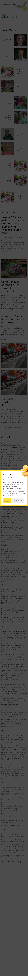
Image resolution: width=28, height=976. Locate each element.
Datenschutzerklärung (10, 482)
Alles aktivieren (7, 500)
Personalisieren (18, 500)
